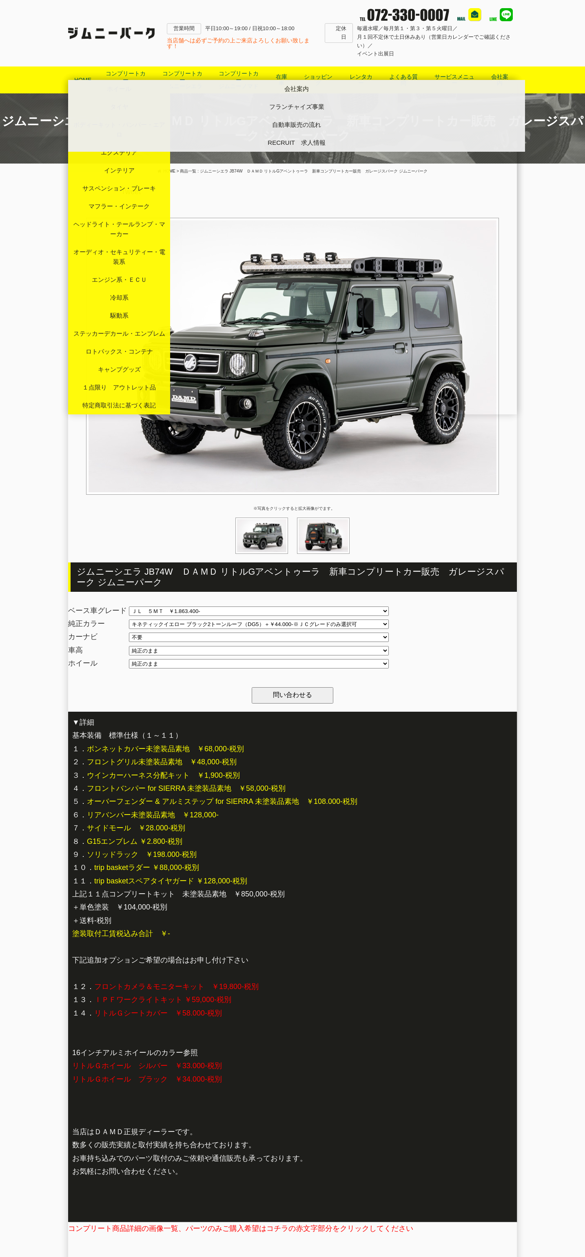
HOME (82, 80)
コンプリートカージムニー (126, 79)
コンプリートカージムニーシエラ (182, 79)
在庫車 (281, 79)
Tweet (131, 192)
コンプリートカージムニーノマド (239, 79)
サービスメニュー (454, 79)
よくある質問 (403, 79)
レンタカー (361, 79)
